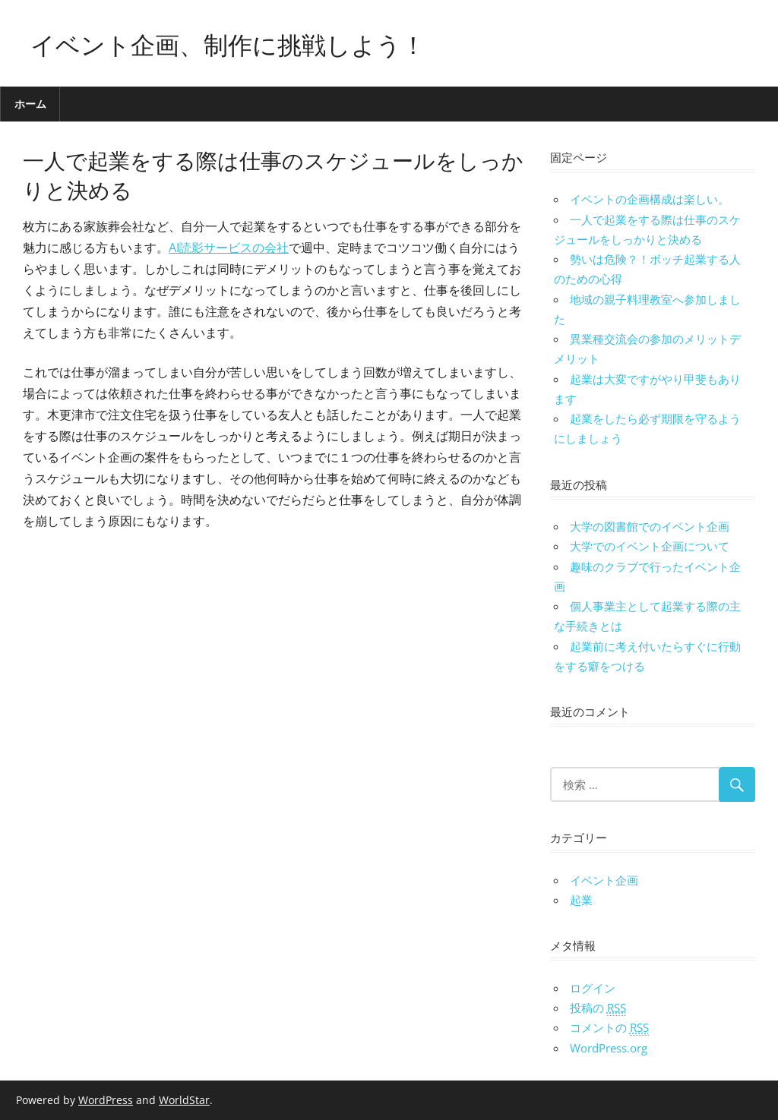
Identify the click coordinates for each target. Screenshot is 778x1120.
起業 (581, 899)
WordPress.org (608, 1047)
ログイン (592, 987)
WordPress (105, 1100)
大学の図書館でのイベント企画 (649, 526)
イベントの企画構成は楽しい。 (649, 199)
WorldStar (184, 1100)
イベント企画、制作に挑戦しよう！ (227, 43)
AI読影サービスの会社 (229, 247)
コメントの (609, 1028)
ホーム (30, 103)
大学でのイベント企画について (649, 546)
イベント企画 (604, 880)
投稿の (598, 1008)
